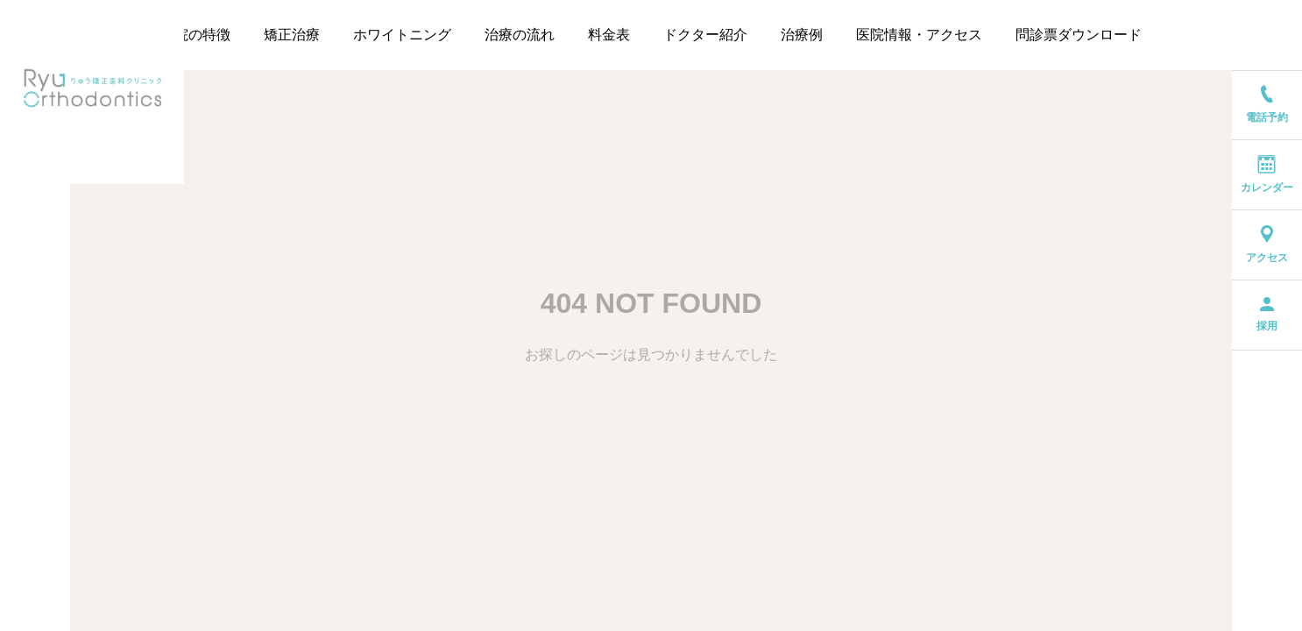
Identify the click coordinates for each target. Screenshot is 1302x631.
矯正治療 (292, 34)
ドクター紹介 (705, 34)
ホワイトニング (402, 34)
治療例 (802, 34)
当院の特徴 (195, 34)
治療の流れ (520, 34)
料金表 (609, 34)
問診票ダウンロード (1078, 34)
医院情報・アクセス (919, 34)
